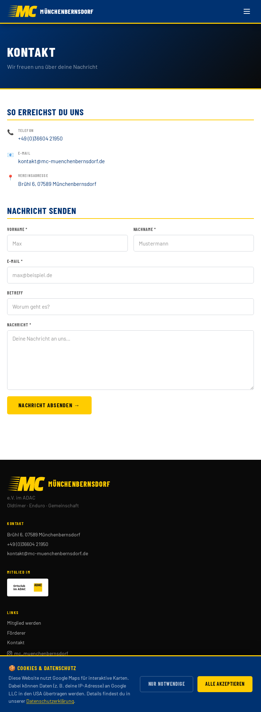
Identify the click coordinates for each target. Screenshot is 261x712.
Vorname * (17, 229)
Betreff (15, 292)
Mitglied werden (24, 623)
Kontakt (16, 642)
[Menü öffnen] (247, 11)
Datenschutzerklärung (50, 701)
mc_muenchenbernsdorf (37, 653)
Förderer (16, 633)
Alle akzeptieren (224, 684)
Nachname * (145, 229)
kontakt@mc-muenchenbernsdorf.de (61, 161)
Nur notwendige (166, 684)
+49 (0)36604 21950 (40, 138)
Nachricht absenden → (49, 405)
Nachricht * (19, 324)
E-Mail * (15, 261)
